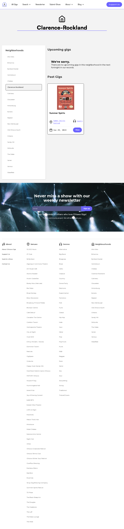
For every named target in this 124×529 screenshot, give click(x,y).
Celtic (61, 269)
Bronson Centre (32, 308)
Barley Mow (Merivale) (34, 283)
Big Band (62, 254)
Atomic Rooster (32, 274)
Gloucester (95, 283)
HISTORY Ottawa (33, 376)
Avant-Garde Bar (33, 278)
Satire (61, 366)
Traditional (63, 390)
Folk (60, 303)
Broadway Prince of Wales (36, 303)
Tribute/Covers (64, 395)
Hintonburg (95, 288)
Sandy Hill (94, 317)
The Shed (30, 522)
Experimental (64, 293)
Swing (61, 385)
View (77, 130)
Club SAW (30, 337)
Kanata (94, 293)
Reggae (61, 356)
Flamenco (62, 298)
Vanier (93, 332)
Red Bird (30, 473)
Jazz (60, 327)
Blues (61, 264)
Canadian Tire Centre (34, 317)
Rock (61, 361)
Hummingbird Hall (33, 385)
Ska (60, 371)
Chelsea (94, 269)
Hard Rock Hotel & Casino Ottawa (38, 371)
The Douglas (31, 502)
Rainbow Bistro (32, 468)
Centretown (95, 264)
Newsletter (40, 4)
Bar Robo (30, 288)
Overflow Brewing (33, 463)
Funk (61, 308)
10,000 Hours (31, 249)
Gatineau (94, 278)
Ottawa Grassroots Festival (36, 449)
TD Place (30, 492)
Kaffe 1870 (30, 400)
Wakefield (94, 342)
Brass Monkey (31, 293)
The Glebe (94, 327)
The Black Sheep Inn (34, 497)
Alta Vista (94, 249)
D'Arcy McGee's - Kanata (35, 342)
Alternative (63, 249)
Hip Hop (62, 317)
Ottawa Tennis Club (34, 453)
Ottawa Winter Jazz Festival (37, 458)
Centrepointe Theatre (34, 327)
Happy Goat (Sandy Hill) (35, 366)
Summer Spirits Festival (59, 122)
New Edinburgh (97, 303)
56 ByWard (30, 259)
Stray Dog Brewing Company (37, 483)
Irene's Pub (30, 390)
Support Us (114, 4)
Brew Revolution (32, 298)
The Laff (29, 512)
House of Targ (31, 381)
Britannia (94, 254)
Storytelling (63, 381)
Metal (61, 332)
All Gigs (15, 4)
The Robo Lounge (33, 517)
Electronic (62, 288)
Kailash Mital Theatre (34, 405)
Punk (61, 346)
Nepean (94, 298)
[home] (4, 4)
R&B (60, 351)
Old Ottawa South (98, 308)
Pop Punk (62, 342)
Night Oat (30, 439)
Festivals (29, 351)
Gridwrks (30, 361)
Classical (62, 274)
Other (29, 444)
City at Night (31, 332)
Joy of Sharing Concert (35, 395)
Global (61, 312)
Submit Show (55, 4)
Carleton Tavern (32, 322)
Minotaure (30, 424)
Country (80, 121)
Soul (60, 376)
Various (94, 337)
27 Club (29, 254)
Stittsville (94, 322)
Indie (60, 322)
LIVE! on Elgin (31, 410)
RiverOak (30, 478)
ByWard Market (96, 259)
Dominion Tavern (33, 346)
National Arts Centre (34, 434)
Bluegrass (62, 259)
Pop (60, 337)
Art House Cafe (32, 269)
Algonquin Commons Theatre (37, 264)
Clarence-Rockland (98, 274)
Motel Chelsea (31, 429)
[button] (26, 4)
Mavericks (30, 415)
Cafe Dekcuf (31, 312)
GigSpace (30, 356)
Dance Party (63, 283)
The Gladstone (32, 507)
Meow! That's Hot (33, 419)
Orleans (94, 312)
